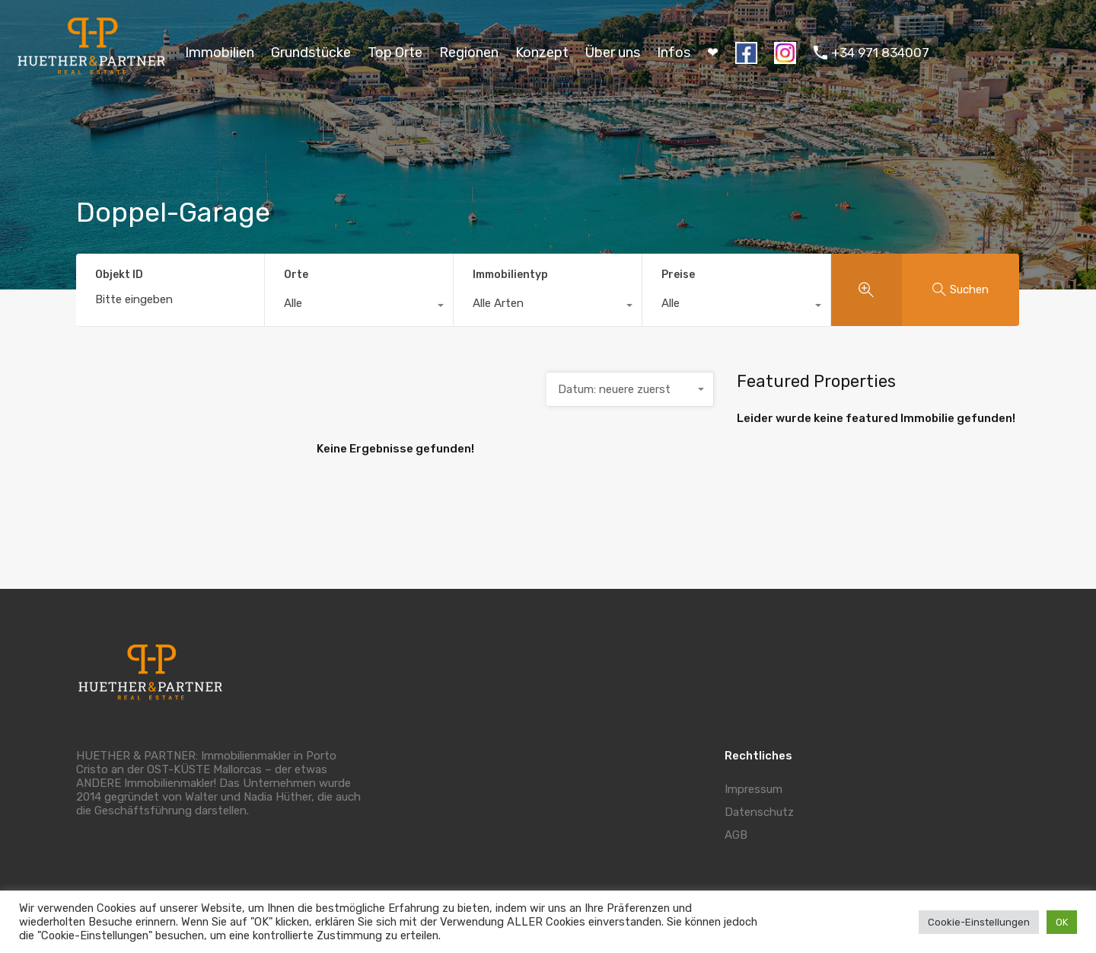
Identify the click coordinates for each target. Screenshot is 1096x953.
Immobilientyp (510, 274)
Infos (673, 52)
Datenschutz (759, 812)
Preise (678, 274)
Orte (296, 274)
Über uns (612, 52)
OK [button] (1062, 922)
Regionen (469, 52)
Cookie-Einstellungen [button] (979, 922)
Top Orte (395, 52)
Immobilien (219, 52)
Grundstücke (311, 52)
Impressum (753, 789)
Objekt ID (119, 275)
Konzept (542, 52)
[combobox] (359, 307)
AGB (736, 835)
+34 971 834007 (880, 52)
